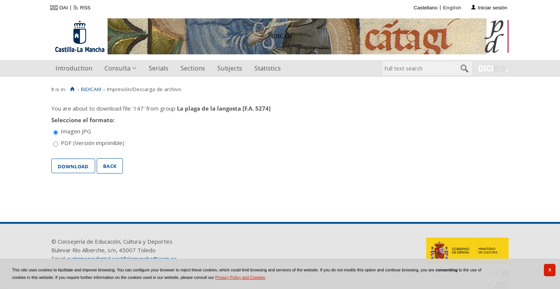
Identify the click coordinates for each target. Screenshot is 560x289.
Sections (193, 68)
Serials (158, 68)
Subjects (229, 68)
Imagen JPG (76, 131)
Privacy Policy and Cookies (240, 277)
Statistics (268, 68)
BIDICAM (91, 89)
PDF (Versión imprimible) (92, 143)
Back (110, 165)
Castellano (425, 7)
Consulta (117, 68)
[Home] (72, 89)
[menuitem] (75, 68)
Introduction (73, 68)
